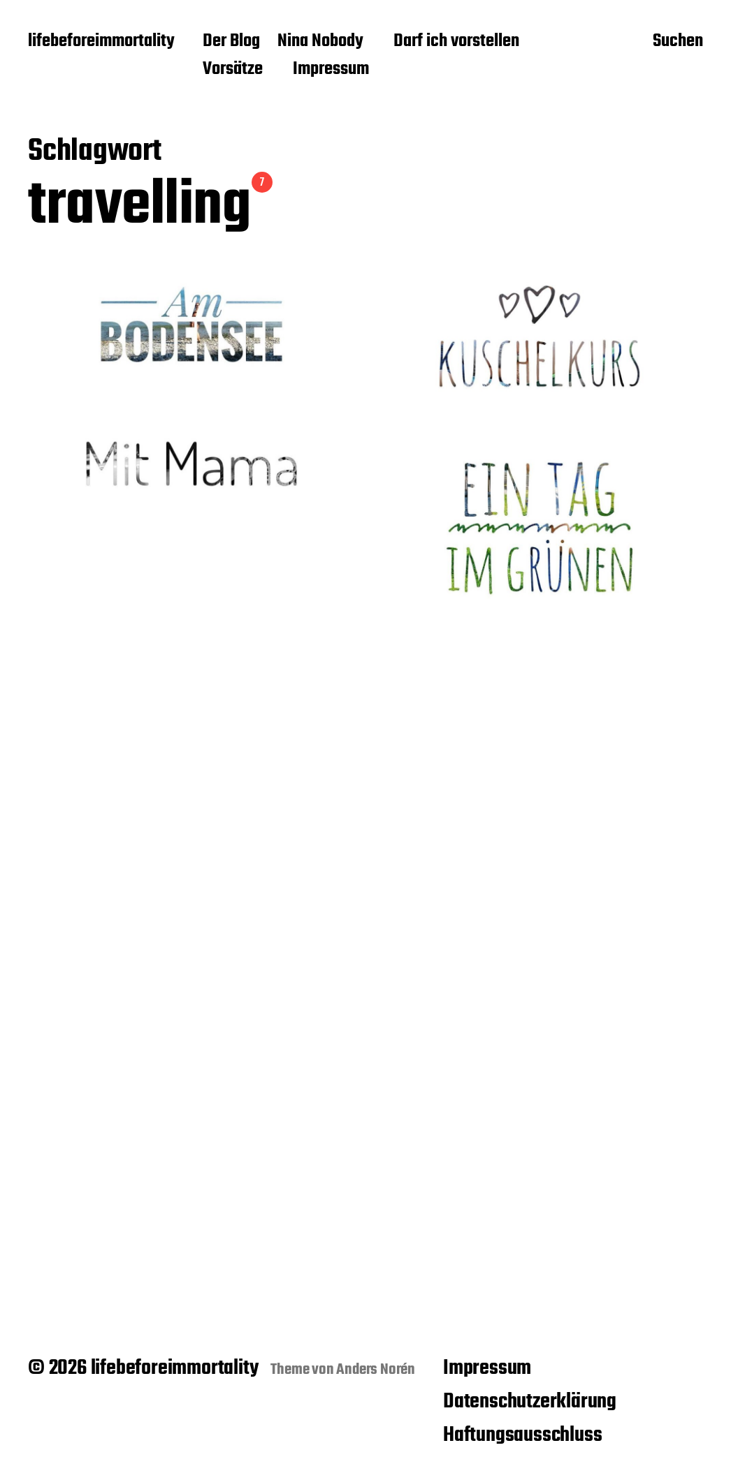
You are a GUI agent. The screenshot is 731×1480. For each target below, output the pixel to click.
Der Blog (231, 41)
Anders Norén (375, 1370)
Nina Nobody (320, 41)
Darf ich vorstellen (456, 41)
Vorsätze (233, 69)
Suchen (678, 42)
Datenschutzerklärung (529, 1402)
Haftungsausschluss (522, 1435)
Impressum (331, 69)
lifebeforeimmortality (101, 41)
